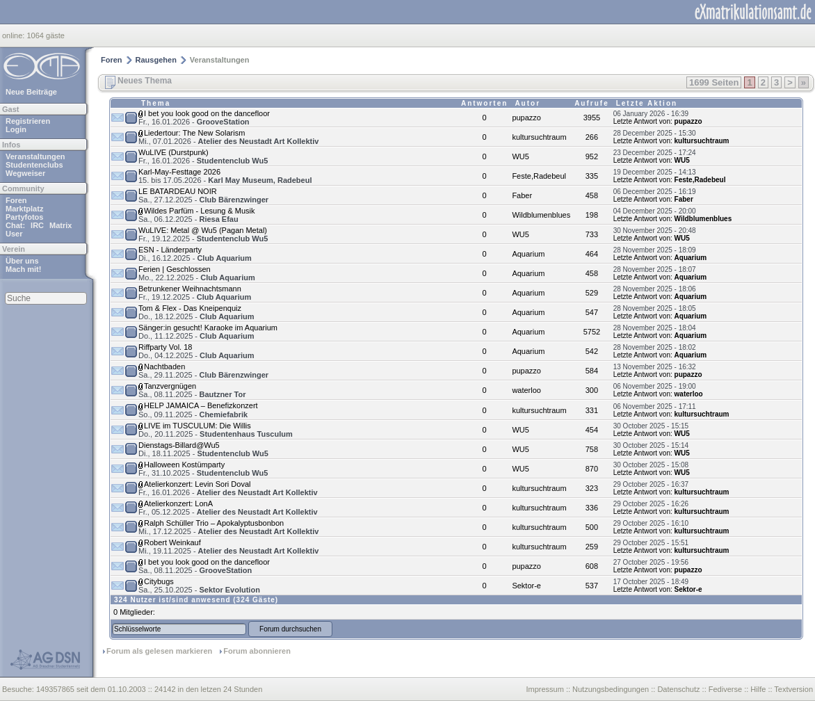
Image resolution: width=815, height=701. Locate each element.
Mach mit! (23, 269)
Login (16, 129)
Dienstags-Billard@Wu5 (179, 445)
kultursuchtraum (539, 137)
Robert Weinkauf (172, 542)
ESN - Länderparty (170, 249)
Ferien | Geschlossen (174, 269)
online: (14, 35)
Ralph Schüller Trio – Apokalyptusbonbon (214, 523)
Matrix (60, 225)
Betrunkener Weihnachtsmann (189, 288)
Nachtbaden (164, 366)
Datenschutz (678, 689)
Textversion (793, 689)
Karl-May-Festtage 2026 (179, 172)
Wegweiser (25, 173)
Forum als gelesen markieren (159, 651)
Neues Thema (138, 81)
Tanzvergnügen (170, 386)
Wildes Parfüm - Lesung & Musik (199, 211)
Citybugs (159, 581)
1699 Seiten (714, 82)
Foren (16, 200)
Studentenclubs (34, 165)
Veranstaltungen (35, 156)
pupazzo (526, 117)
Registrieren (28, 121)
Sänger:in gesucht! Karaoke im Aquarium (207, 327)
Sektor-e (526, 585)
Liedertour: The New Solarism (194, 133)
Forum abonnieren (257, 651)
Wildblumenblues (541, 215)
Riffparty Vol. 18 (165, 347)
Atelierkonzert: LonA (178, 503)
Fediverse (725, 689)
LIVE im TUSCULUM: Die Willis (197, 425)
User (14, 233)
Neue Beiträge (31, 92)
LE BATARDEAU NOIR (177, 191)
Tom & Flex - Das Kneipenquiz (189, 308)
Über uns (22, 261)
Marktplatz (24, 208)
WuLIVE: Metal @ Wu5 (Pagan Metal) (202, 230)
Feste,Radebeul (539, 176)
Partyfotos (24, 217)
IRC (37, 225)
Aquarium (528, 254)
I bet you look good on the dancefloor (207, 113)
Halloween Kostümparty (184, 464)
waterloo (526, 390)
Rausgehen (156, 60)
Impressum (544, 689)
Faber (522, 195)
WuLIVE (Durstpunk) (173, 152)
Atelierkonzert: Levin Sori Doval (197, 484)
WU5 (520, 156)
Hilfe (758, 689)
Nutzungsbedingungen (610, 689)
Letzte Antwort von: (642, 121)
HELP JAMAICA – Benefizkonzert (201, 405)
